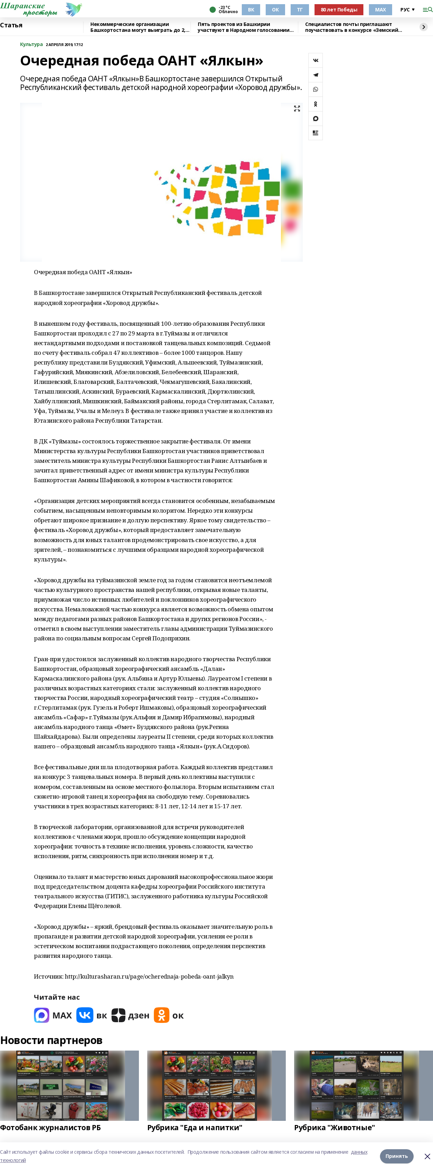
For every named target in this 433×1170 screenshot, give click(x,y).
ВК (251, 9)
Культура (31, 44)
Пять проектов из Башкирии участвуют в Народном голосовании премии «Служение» (244, 27)
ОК (275, 9)
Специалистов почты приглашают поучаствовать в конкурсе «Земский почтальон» (351, 27)
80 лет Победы (339, 9)
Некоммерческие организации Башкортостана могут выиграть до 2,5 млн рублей (139, 27)
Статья (11, 25)
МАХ (380, 9)
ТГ (300, 9)
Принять (397, 1156)
